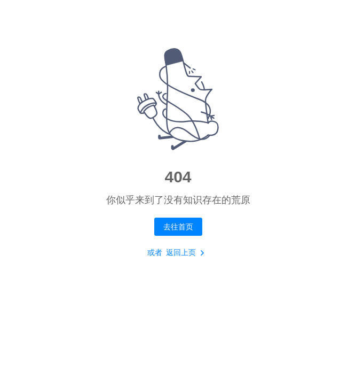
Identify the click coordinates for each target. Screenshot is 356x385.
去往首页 (178, 226)
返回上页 (187, 253)
